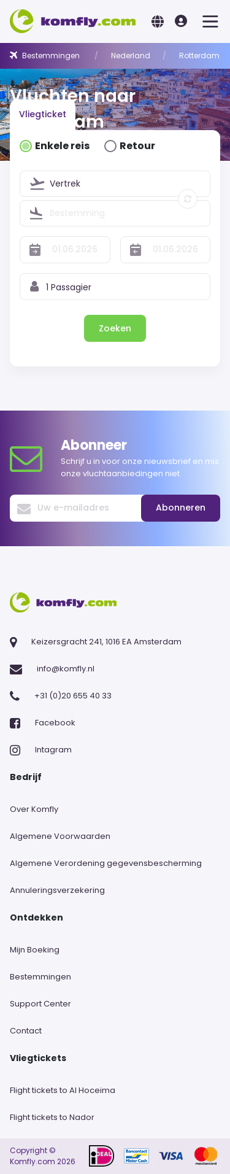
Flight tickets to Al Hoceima (62, 1090)
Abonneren (180, 507)
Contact (26, 1031)
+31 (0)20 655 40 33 (73, 695)
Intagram (53, 749)
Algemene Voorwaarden (60, 836)
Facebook (55, 722)
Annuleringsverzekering (57, 890)
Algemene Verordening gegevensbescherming (106, 863)
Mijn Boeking (34, 950)
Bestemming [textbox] (77, 213)
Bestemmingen (52, 55)
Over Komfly (34, 809)
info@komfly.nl (65, 668)
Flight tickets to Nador (52, 1117)
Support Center (40, 1004)
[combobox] (130, 183)
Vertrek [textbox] (65, 183)
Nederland (130, 55)
